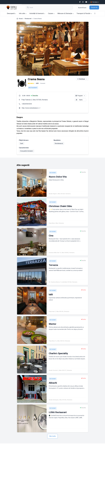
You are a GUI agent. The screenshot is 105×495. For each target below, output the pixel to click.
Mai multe (52, 436)
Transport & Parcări (84, 13)
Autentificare (82, 8)
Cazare (51, 13)
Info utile (23, 13)
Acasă (21, 18)
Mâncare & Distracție (66, 13)
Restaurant (28, 18)
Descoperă (11, 13)
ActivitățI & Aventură (37, 13)
